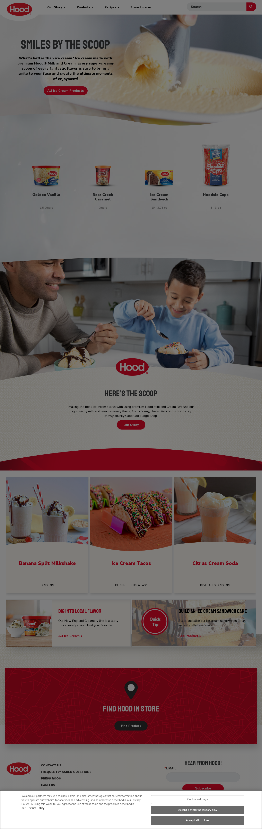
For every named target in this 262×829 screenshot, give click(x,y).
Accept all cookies (197, 820)
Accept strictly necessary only (197, 810)
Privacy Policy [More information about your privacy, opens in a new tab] (35, 808)
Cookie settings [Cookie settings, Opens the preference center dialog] (197, 799)
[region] (131, 809)
